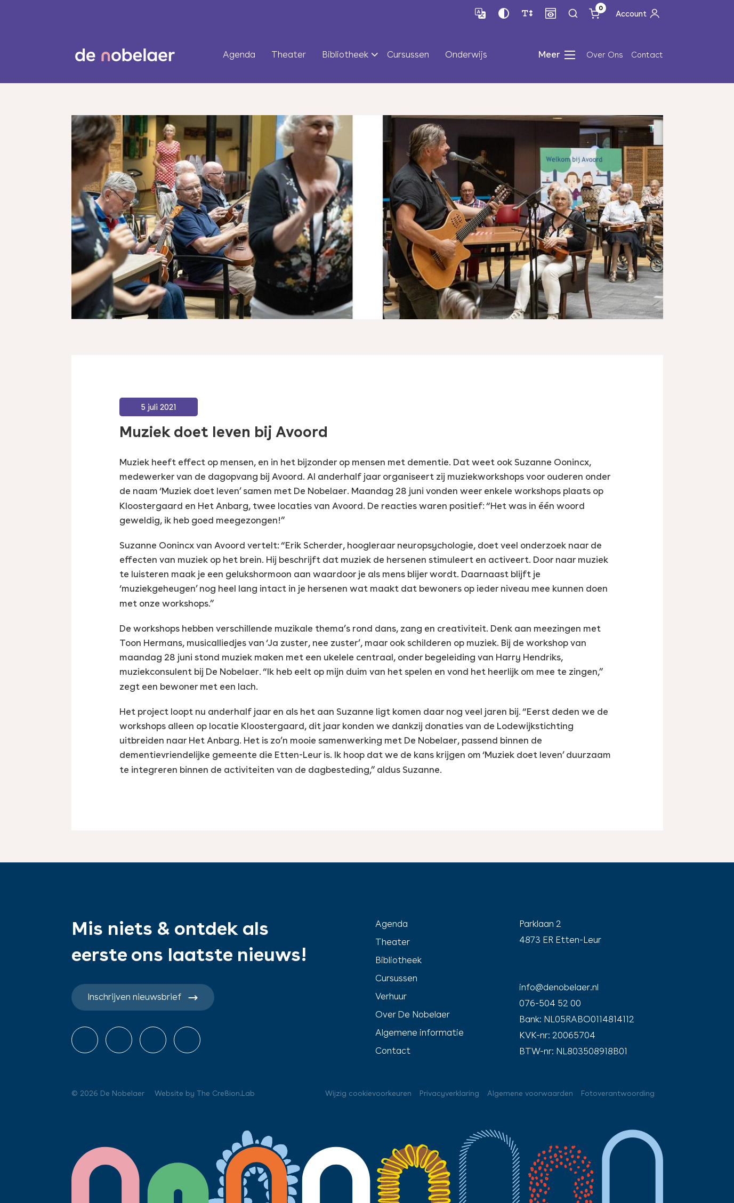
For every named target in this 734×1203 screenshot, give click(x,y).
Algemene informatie (419, 1032)
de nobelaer (125, 55)
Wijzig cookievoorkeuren (368, 1093)
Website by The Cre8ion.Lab (205, 1093)
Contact (647, 55)
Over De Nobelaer (412, 1014)
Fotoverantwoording (618, 1093)
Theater (288, 54)
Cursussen (408, 54)
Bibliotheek (345, 54)
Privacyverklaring (449, 1093)
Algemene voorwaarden (530, 1093)
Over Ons (604, 55)
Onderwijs (466, 54)
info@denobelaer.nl (559, 987)
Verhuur (391, 996)
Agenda (239, 54)
